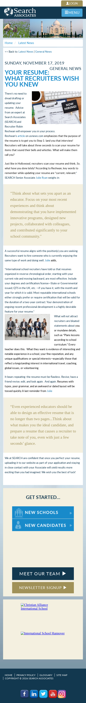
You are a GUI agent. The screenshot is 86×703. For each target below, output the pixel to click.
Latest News (26, 51)
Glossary (46, 675)
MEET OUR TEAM (42, 573)
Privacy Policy (25, 675)
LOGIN (72, 3)
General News (43, 51)
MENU (72, 12)
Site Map (61, 675)
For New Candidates (25, 520)
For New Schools (23, 508)
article (21, 136)
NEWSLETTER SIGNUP (43, 587)
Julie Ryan (42, 177)
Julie (47, 260)
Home (8, 675)
